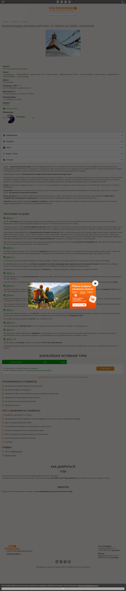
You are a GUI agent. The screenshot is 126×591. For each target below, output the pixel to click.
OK (63, 589)
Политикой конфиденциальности (88, 585)
